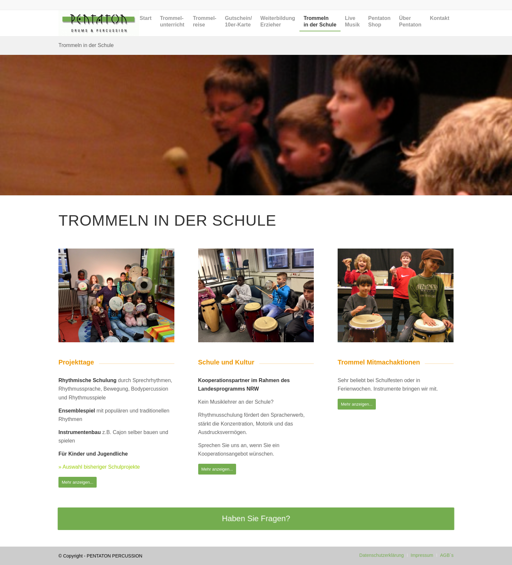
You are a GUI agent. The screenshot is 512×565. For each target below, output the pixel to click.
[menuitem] (146, 28)
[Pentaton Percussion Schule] (98, 23)
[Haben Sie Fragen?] (255, 518)
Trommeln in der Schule (86, 45)
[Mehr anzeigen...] (77, 482)
